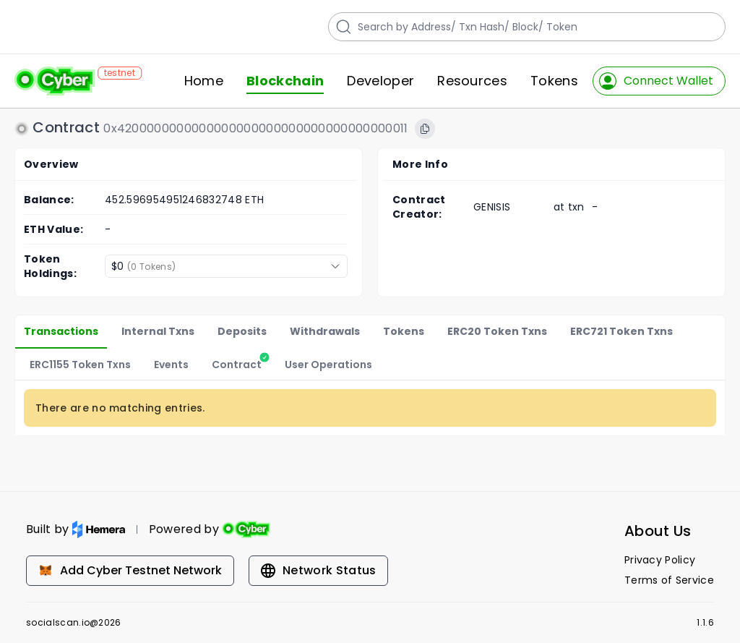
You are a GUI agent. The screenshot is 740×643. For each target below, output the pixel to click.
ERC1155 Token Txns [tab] (80, 364)
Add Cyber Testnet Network (130, 570)
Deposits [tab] (242, 331)
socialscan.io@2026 (73, 623)
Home (203, 81)
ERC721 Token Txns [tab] (621, 331)
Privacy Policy (659, 560)
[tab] (236, 364)
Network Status (318, 570)
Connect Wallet (656, 81)
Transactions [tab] (61, 331)
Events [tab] (171, 364)
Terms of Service (669, 580)
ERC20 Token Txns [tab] (497, 331)
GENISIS (491, 207)
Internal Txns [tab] (157, 331)
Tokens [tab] (403, 331)
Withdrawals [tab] (325, 331)
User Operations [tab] (328, 364)
